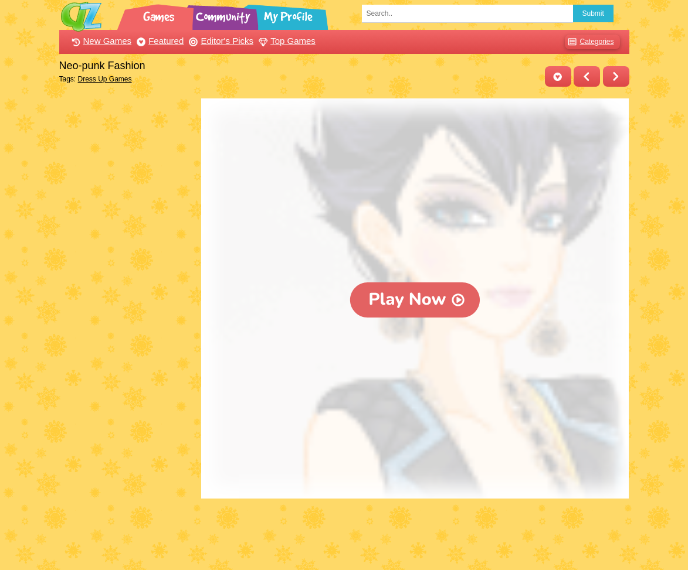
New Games (100, 41)
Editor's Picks (219, 41)
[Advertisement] (127, 274)
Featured (159, 41)
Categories (589, 42)
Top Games (286, 41)
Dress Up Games (105, 79)
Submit (593, 13)
